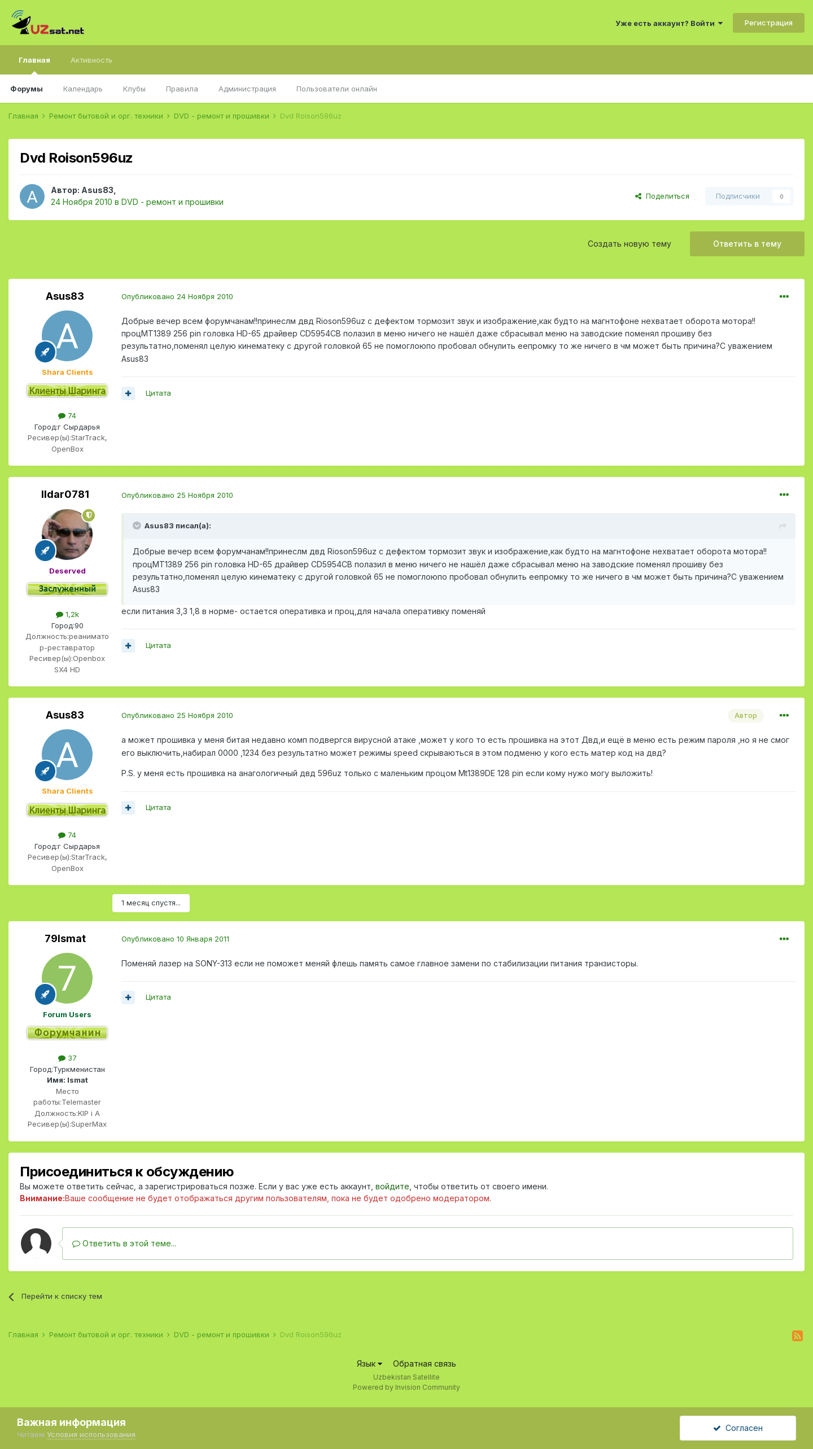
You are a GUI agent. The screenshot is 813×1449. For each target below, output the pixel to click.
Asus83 (97, 190)
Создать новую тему (629, 243)
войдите (392, 1186)
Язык (369, 1363)
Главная (34, 65)
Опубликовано (177, 296)
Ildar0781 (65, 494)
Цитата (158, 392)
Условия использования (91, 1434)
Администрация (247, 88)
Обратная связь (424, 1363)
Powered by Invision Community (406, 1387)
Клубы (134, 88)
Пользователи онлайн (336, 88)
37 (67, 1057)
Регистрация (769, 22)
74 (67, 415)
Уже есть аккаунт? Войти (669, 23)
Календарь (83, 88)
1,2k (67, 614)
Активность (91, 59)
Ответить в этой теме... (124, 1243)
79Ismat (65, 938)
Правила (182, 88)
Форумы (26, 88)
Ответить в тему (747, 243)
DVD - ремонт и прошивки (172, 202)
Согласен (738, 1428)
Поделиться (662, 195)
